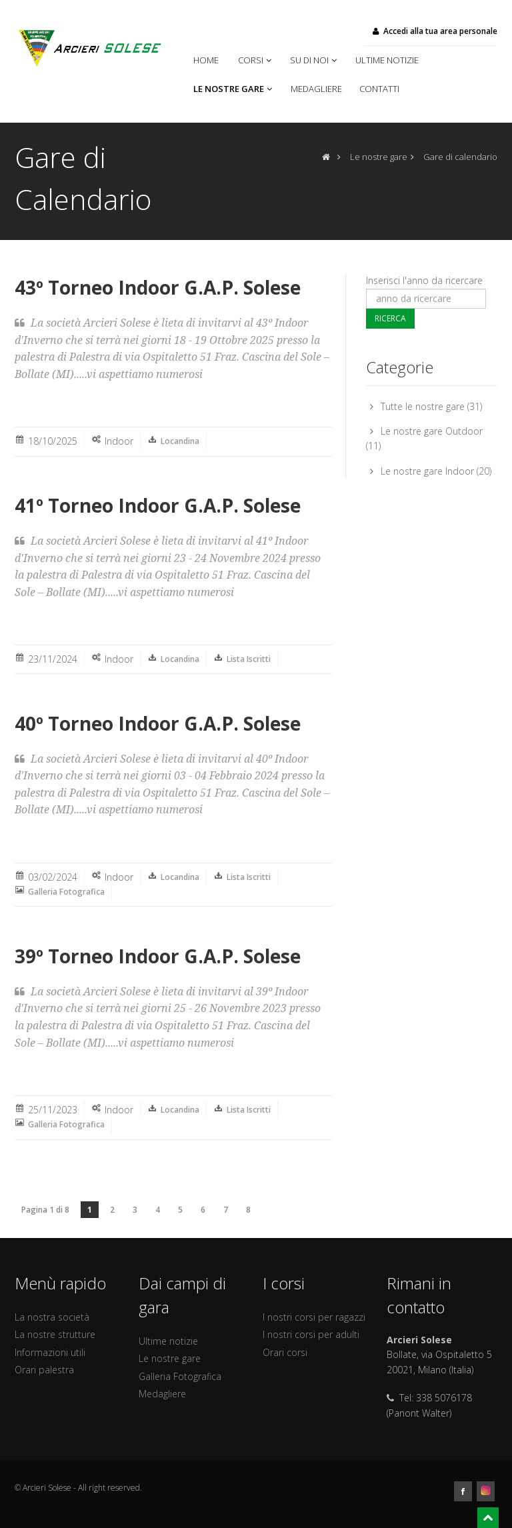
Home (209, 60)
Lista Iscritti (249, 659)
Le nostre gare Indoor (427, 471)
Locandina (180, 441)
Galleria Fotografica (66, 891)
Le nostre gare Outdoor (432, 431)
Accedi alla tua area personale (434, 31)
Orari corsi (285, 1352)
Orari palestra (44, 1369)
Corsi (256, 60)
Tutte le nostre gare (423, 406)
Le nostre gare (234, 89)
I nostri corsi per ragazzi (314, 1317)
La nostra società (52, 1317)
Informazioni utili (50, 1352)
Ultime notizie (389, 60)
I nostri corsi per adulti (311, 1334)
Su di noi (314, 60)
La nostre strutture (55, 1334)
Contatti (379, 89)
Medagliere (318, 89)
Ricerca (390, 318)
